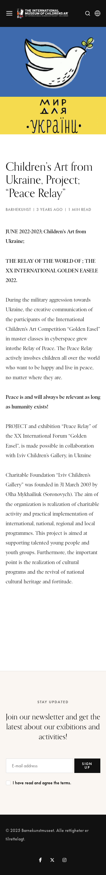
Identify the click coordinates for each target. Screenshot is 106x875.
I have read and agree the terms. (42, 782)
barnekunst (18, 209)
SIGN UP (87, 765)
